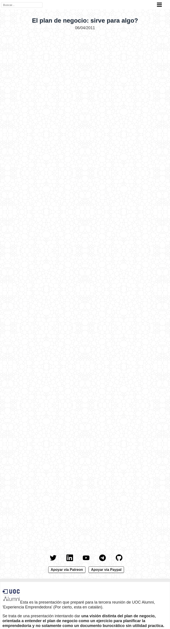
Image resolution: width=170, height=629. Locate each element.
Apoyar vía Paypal (106, 570)
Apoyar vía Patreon (67, 570)
